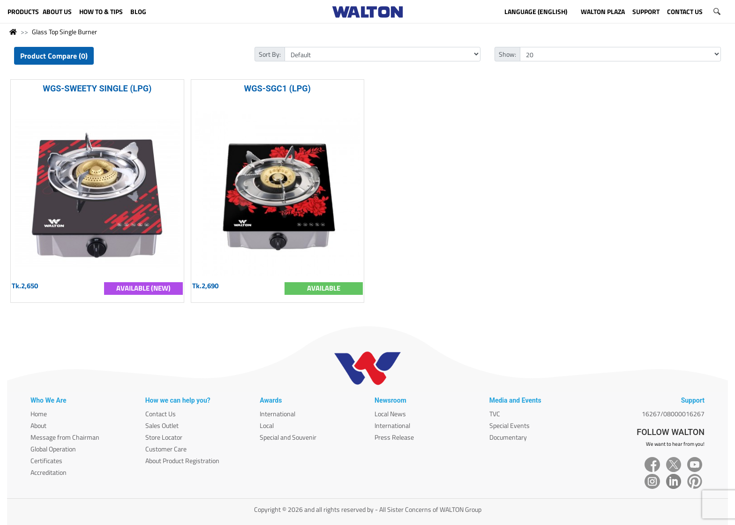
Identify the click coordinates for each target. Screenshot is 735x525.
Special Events (509, 425)
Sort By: (270, 54)
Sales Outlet (162, 425)
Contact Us (160, 414)
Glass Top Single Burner (64, 32)
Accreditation (48, 472)
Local (267, 425)
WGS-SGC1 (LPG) (277, 88)
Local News (390, 414)
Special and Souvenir (288, 437)
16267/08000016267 (673, 414)
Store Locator (163, 437)
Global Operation (53, 449)
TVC (494, 414)
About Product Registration (182, 460)
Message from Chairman (64, 437)
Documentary (508, 437)
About (38, 425)
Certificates (46, 460)
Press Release (394, 437)
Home (38, 414)
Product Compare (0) (54, 55)
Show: (507, 54)
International (277, 414)
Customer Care (166, 449)
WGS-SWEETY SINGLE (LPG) (97, 88)
